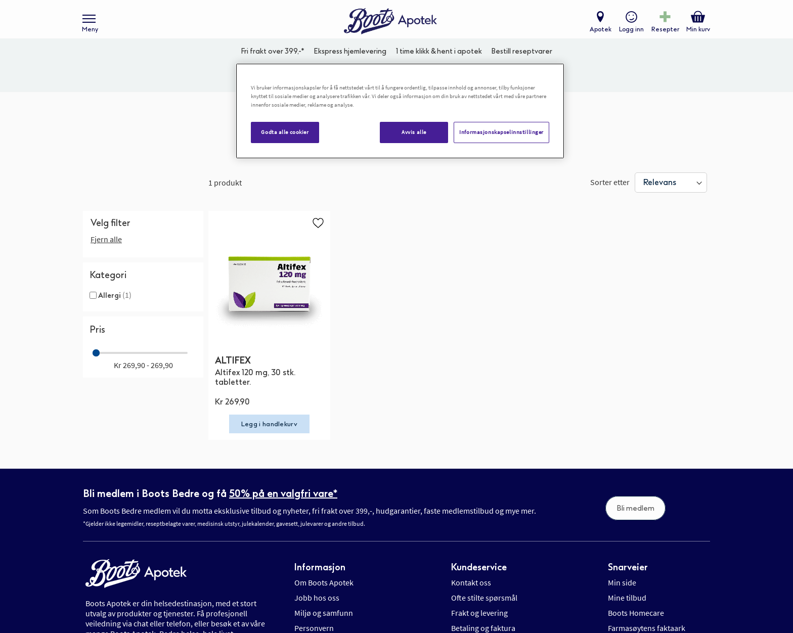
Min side (622, 449)
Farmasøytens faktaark (646, 495)
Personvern (314, 495)
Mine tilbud (627, 465)
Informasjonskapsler (329, 510)
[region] (400, 111)
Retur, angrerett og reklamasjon (505, 510)
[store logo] (391, 25)
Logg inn (629, 33)
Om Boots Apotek (324, 449)
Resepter (663, 33)
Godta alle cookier (285, 131)
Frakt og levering (479, 480)
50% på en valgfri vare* (283, 361)
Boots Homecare (636, 480)
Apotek (598, 33)
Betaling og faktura (483, 495)
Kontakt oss (471, 449)
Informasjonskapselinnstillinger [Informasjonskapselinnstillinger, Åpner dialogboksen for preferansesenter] (501, 131)
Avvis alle (414, 131)
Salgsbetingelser (636, 510)
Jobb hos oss (316, 465)
